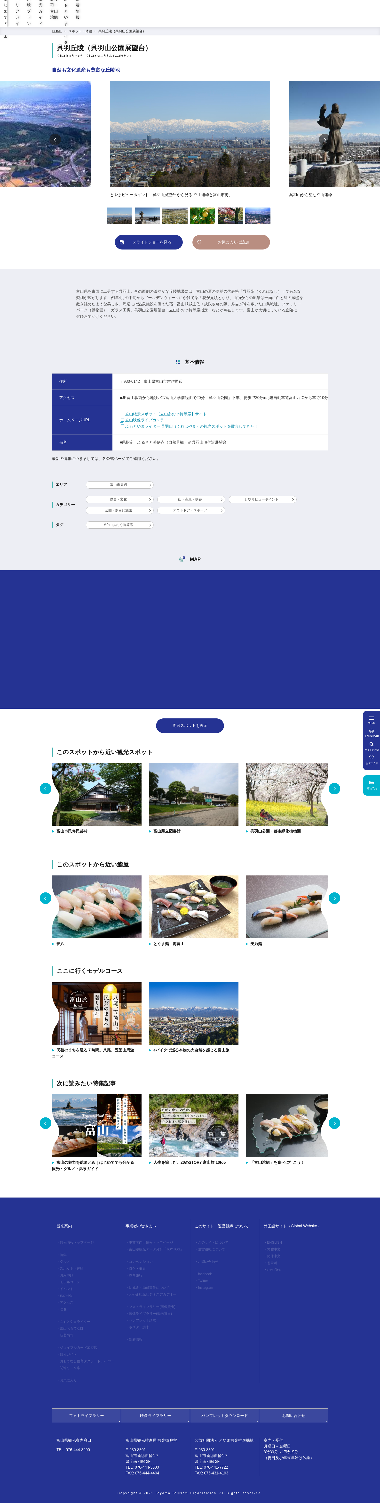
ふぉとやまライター (286, 22)
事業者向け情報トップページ (151, 1245)
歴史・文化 (118, 502)
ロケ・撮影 (137, 1271)
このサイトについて (213, 1245)
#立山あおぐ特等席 (118, 528)
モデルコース (70, 1285)
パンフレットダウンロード (224, 1418)
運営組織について (211, 1252)
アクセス (66, 1305)
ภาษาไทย (274, 1272)
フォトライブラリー (86, 1418)
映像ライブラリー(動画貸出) (150, 1316)
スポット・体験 (80, 34)
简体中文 (274, 1259)
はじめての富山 (98, 22)
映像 (63, 1312)
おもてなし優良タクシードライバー (87, 1364)
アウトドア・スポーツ (190, 513)
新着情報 (324, 22)
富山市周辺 (118, 488)
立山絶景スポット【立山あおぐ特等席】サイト (163, 417)
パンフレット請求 (142, 1323)
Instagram (205, 1290)
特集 (63, 1258)
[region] (231, 9)
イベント (66, 1292)
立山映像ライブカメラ (142, 423)
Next (325, 142)
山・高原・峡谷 (190, 502)
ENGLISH (274, 1245)
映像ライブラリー (155, 1418)
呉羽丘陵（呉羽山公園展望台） (122, 34)
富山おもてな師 (72, 1331)
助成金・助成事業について (149, 1290)
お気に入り (68, 1383)
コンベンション (141, 1264)
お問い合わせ (208, 1264)
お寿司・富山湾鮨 (240, 22)
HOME (57, 34)
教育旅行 (135, 1278)
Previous (55, 142)
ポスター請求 (139, 1330)
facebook (205, 1277)
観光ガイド (202, 22)
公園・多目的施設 (118, 513)
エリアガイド (136, 22)
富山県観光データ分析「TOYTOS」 (156, 1252)
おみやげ (66, 1278)
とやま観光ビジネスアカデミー (152, 1297)
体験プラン (170, 22)
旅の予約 (66, 1298)
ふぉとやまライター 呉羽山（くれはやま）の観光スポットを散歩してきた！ (189, 429)
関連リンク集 (70, 1371)
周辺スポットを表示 (190, 728)
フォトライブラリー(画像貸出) (152, 1310)
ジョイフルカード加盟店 (78, 1350)
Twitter (203, 1284)
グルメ (65, 1264)
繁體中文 (274, 1252)
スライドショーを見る (152, 245)
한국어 (272, 1266)
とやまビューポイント (261, 502)
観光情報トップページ (77, 1245)
